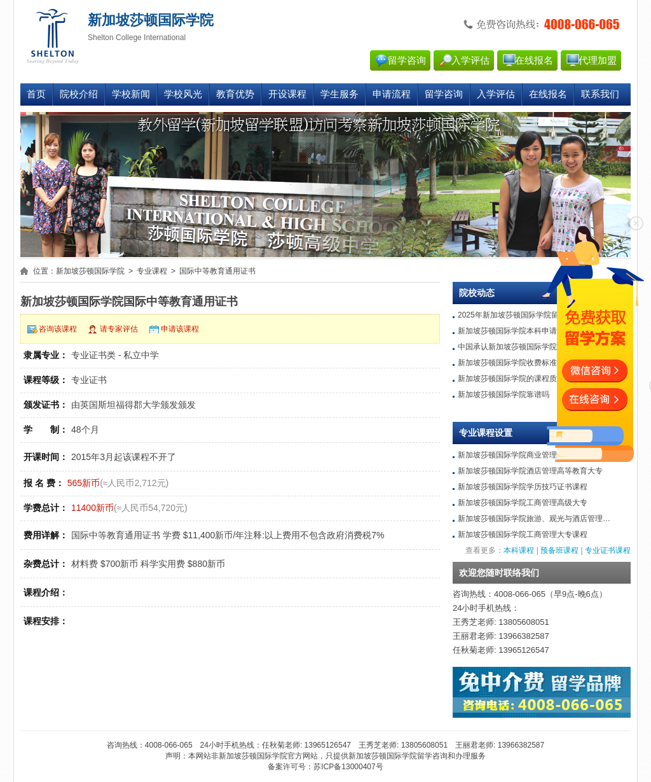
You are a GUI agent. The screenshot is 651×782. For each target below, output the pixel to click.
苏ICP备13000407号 (348, 766)
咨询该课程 (58, 329)
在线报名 (534, 60)
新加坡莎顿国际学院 (90, 271)
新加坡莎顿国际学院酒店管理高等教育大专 (530, 470)
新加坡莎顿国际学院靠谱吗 (503, 394)
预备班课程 (559, 550)
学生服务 (339, 94)
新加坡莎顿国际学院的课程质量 (511, 378)
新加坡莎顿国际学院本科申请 (507, 330)
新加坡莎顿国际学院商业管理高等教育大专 (530, 454)
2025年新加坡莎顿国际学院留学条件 (520, 315)
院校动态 (477, 293)
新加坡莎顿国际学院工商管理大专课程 (522, 534)
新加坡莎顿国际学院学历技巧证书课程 (522, 486)
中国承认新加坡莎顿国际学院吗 (511, 346)
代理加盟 (598, 60)
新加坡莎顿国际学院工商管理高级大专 (522, 502)
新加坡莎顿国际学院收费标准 (507, 362)
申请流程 (392, 94)
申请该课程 (180, 329)
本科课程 (519, 550)
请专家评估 (119, 329)
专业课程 (152, 271)
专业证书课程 (608, 550)
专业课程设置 (485, 433)
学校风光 (183, 94)
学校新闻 (131, 94)
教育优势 (235, 94)
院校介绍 (79, 94)
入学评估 (470, 60)
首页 (36, 94)
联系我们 (600, 94)
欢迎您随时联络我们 (499, 573)
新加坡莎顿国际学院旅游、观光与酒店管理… (534, 518)
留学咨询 (407, 60)
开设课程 (287, 94)
